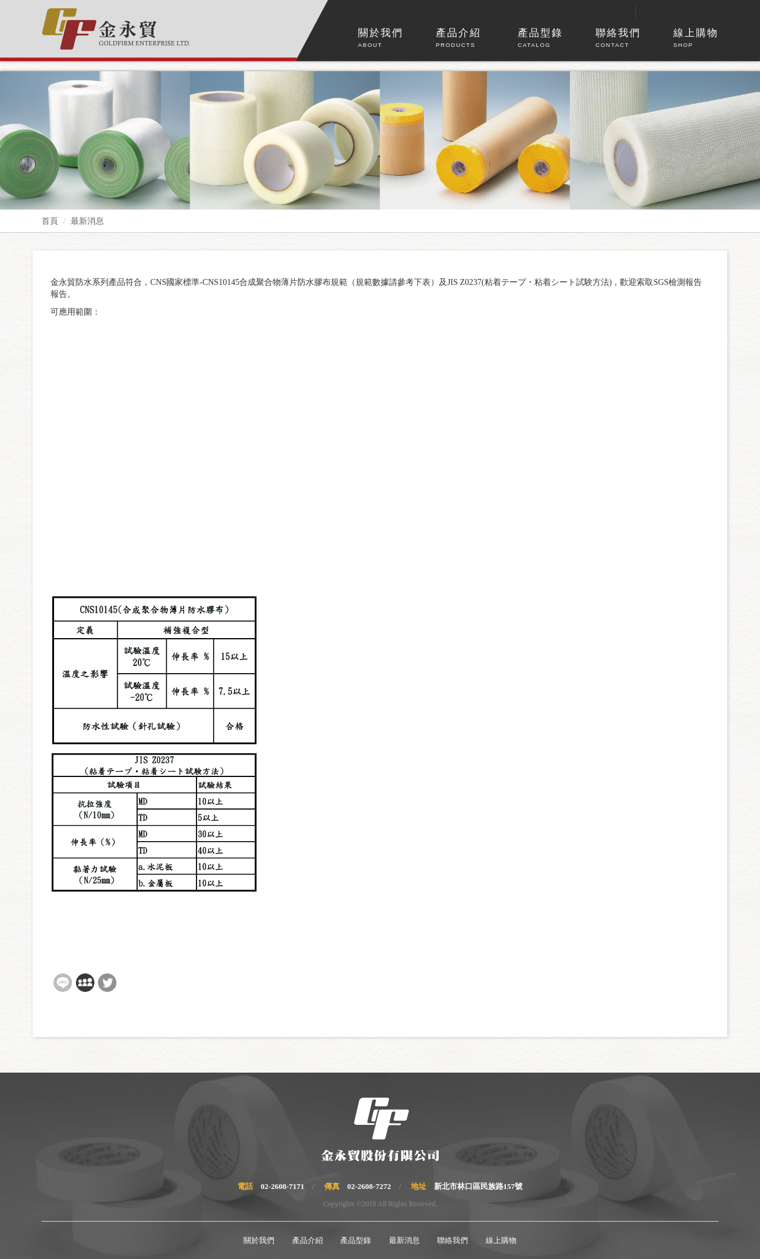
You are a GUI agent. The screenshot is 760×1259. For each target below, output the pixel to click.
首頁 (50, 221)
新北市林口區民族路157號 (478, 1186)
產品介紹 (458, 38)
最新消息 (87, 221)
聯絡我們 (618, 38)
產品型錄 (540, 38)
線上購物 (695, 38)
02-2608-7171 (283, 1186)
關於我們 (380, 38)
